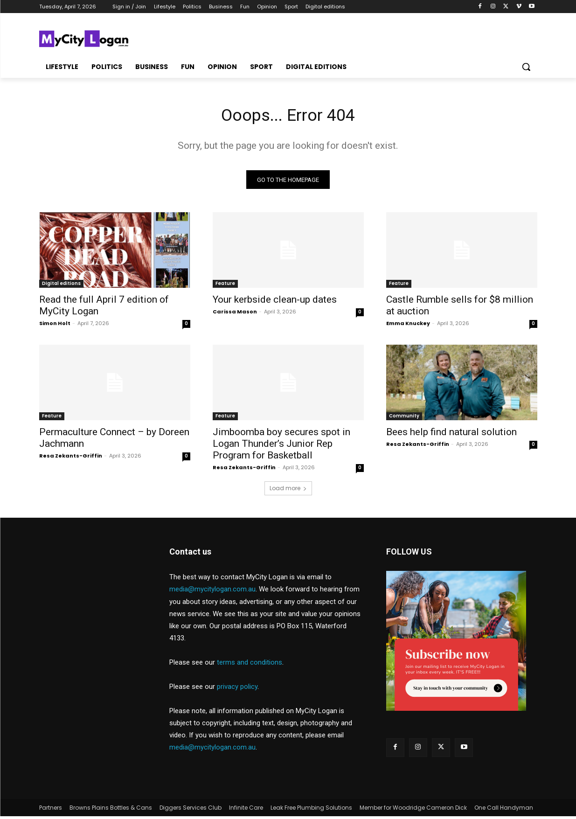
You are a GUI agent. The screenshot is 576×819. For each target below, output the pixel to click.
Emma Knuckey (408, 326)
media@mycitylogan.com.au (212, 592)
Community (404, 418)
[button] (526, 67)
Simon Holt (54, 326)
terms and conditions (249, 665)
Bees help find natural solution (451, 434)
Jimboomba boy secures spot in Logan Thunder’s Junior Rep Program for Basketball (281, 446)
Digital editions (61, 286)
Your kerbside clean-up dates (275, 302)
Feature (225, 286)
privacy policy (237, 689)
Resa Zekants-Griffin (70, 458)
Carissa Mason (235, 314)
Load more (288, 491)
